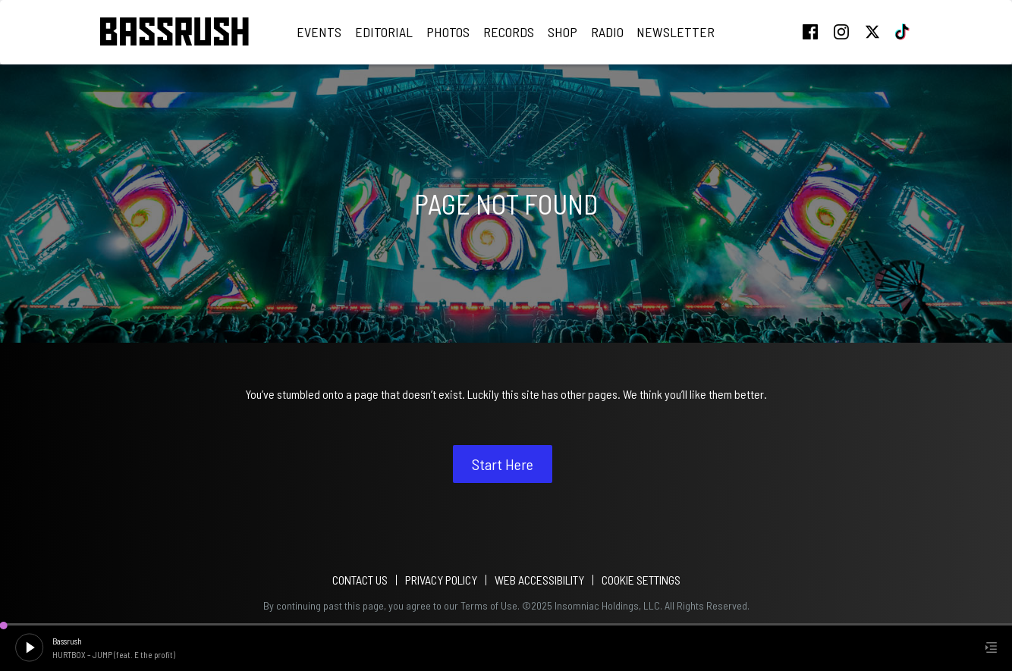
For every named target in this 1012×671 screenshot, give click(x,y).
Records (508, 32)
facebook (810, 32)
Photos (448, 32)
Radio (607, 32)
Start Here (502, 464)
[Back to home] (174, 32)
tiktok (903, 32)
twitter (872, 32)
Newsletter (675, 32)
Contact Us (360, 579)
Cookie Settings (641, 579)
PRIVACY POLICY (441, 579)
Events (319, 32)
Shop (562, 32)
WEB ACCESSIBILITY (539, 579)
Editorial (384, 32)
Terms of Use (488, 605)
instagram (841, 32)
